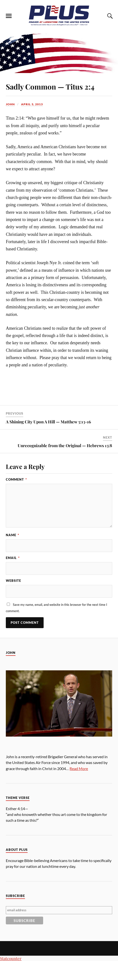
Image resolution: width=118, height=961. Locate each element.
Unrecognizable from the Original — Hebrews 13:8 (65, 445)
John (10, 104)
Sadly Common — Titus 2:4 (50, 86)
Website (13, 581)
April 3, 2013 (32, 104)
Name (12, 535)
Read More (79, 768)
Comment (16, 479)
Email (13, 558)
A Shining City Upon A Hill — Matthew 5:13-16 (48, 421)
